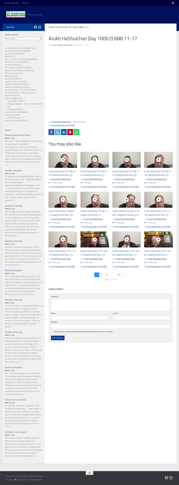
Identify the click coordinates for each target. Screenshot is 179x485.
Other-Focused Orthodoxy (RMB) (18, 70)
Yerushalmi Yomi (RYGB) (14, 112)
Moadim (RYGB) (11, 65)
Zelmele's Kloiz (11, 115)
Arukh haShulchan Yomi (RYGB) (64, 125)
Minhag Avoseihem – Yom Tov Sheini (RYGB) (24, 104)
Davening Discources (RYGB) (16, 51)
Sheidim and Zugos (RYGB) (15, 84)
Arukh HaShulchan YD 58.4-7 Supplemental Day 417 (93, 222)
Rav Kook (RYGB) (11, 79)
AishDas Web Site (11, 3)
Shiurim (25, 3)
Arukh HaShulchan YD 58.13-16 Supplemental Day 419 (156, 175)
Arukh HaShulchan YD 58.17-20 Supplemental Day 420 (124, 175)
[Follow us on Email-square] (39, 27)
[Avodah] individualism (13, 170)
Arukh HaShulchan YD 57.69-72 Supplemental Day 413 (92, 268)
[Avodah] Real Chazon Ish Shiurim (18, 135)
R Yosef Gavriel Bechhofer (62, 45)
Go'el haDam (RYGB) (15, 101)
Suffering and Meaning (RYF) (16, 87)
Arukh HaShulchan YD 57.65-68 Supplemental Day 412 (124, 268)
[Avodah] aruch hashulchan (15, 400)
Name (54, 333)
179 (119, 294)
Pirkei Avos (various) (13, 73)
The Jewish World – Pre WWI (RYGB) (19, 90)
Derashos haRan (13, 118)
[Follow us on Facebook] (35, 27)
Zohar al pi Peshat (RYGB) (14, 121)
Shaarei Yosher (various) (14, 82)
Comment (55, 316)
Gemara (8, 56)
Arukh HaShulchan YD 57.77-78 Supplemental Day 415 (156, 222)
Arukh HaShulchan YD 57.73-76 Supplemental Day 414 (60, 268)
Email (115, 333)
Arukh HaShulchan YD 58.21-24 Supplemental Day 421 (92, 175)
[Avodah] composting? (13, 206)
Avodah (8, 130)
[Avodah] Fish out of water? (15, 432)
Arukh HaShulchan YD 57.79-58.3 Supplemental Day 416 (125, 222)
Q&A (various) (10, 76)
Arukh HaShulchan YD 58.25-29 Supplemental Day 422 (60, 175)
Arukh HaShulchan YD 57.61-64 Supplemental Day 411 (156, 268)
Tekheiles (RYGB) (14, 109)
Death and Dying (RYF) (13, 54)
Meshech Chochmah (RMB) (15, 62)
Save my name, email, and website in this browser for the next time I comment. (83, 351)
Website (54, 342)
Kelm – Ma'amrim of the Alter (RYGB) (19, 59)
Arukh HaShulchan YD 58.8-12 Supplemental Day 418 (62, 222)
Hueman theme (36, 480)
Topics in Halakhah (12, 98)
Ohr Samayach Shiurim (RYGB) (16, 68)
